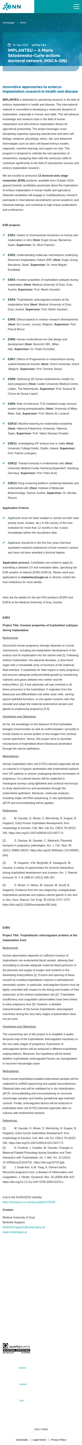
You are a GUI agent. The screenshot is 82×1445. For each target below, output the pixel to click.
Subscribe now (23, 1334)
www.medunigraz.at (15, 1232)
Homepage (9, 22)
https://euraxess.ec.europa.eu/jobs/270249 (29, 1202)
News (23, 22)
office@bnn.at (10, 1299)
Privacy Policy (58, 1439)
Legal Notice (39, 1439)
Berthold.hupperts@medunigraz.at (24, 1227)
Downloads (22, 1439)
